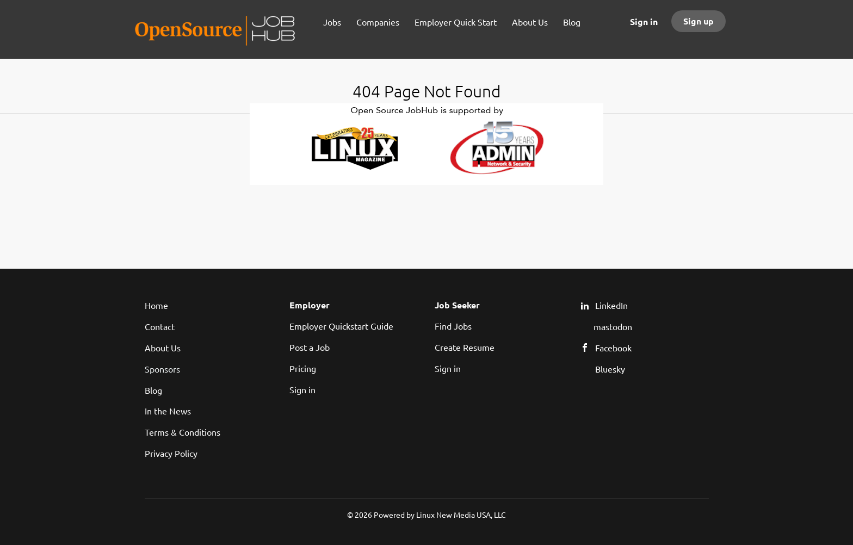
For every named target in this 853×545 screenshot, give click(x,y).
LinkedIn (611, 305)
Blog (153, 390)
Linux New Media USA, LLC (461, 514)
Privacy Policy (171, 453)
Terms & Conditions (182, 431)
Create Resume (465, 347)
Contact (160, 326)
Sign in (644, 21)
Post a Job (309, 347)
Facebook (613, 347)
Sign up (698, 21)
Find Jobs (453, 325)
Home (156, 305)
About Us (163, 347)
